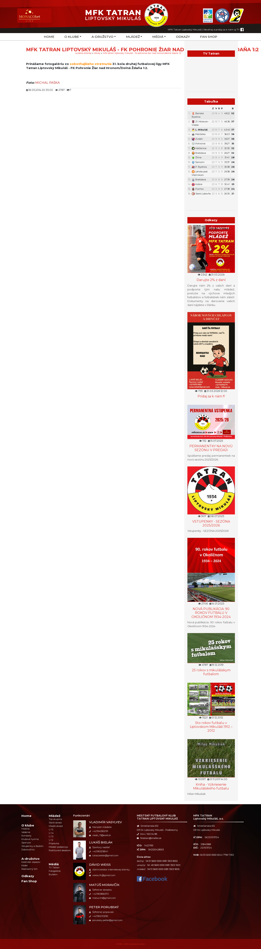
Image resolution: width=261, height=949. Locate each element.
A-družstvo (102, 37)
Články (97, 53)
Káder (24, 865)
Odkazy (183, 37)
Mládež (133, 37)
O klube (71, 37)
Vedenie (25, 832)
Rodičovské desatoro (60, 850)
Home (49, 37)
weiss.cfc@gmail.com (102, 875)
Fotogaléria (55, 871)
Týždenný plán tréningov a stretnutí (211, 200)
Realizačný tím (29, 869)
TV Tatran (54, 867)
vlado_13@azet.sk (100, 835)
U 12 (51, 840)
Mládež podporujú (58, 846)
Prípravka (54, 843)
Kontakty (26, 835)
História (25, 828)
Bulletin (53, 874)
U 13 (51, 836)
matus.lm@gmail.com (102, 898)
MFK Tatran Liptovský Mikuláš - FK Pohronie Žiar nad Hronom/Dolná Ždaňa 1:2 (142, 53)
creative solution (137, 944)
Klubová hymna (30, 839)
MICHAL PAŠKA (47, 83)
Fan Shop (208, 37)
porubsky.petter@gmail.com (106, 920)
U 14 (51, 833)
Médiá (157, 37)
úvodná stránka (83, 53)
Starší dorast (55, 822)
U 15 (51, 829)
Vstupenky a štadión (32, 846)
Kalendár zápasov (30, 862)
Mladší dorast (56, 826)
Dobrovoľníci (28, 849)
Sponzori (26, 842)
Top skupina (55, 819)
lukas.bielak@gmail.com (103, 855)
